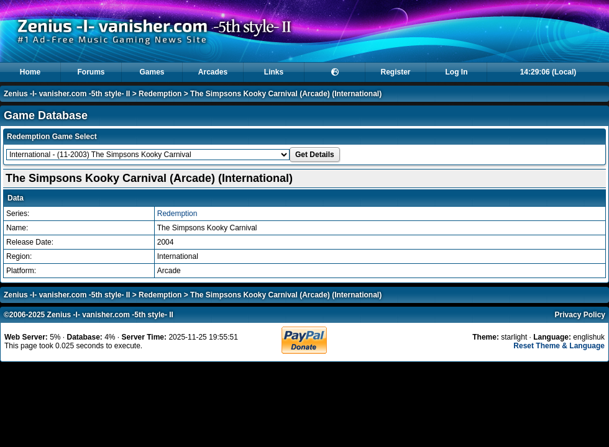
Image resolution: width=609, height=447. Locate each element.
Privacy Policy (580, 314)
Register (395, 72)
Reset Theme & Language (559, 345)
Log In (457, 72)
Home (30, 72)
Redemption (160, 93)
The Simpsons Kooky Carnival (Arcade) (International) (286, 93)
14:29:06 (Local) (548, 72)
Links (273, 72)
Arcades (212, 72)
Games (151, 72)
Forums (90, 72)
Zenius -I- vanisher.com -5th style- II (67, 93)
